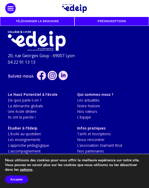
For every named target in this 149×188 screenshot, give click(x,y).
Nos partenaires (90, 151)
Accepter (16, 179)
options (26, 169)
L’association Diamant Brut (99, 145)
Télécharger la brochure (37, 21)
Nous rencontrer (91, 139)
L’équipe (84, 117)
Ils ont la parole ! (22, 117)
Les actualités (88, 100)
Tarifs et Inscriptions (94, 133)
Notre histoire (88, 105)
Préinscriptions (112, 21)
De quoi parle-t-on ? (24, 100)
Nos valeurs (87, 111)
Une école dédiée (22, 111)
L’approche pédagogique (28, 145)
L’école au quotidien (24, 133)
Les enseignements (24, 139)
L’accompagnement (24, 151)
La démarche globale (25, 105)
